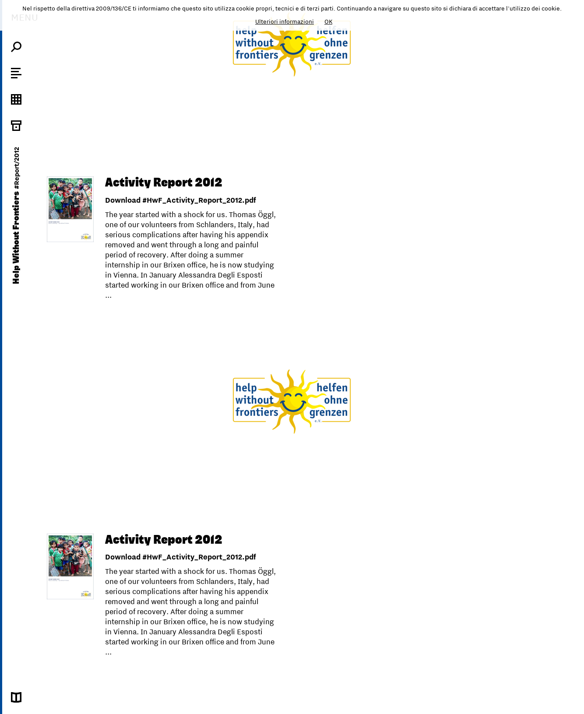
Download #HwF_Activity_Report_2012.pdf (180, 200)
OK (328, 21)
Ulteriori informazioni (284, 21)
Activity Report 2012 (163, 182)
